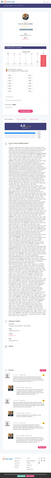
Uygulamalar (29, 469)
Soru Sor (43, 370)
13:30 (30, 83)
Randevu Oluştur (25, 111)
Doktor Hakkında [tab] (8, 119)
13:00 (9, 83)
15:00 (9, 88)
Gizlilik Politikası (30, 476)
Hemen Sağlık (9, 2)
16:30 (30, 91)
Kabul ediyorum (21, 476)
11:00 (10, 78)
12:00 (9, 80)
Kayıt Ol (17, 467)
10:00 (9, 75)
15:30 (30, 88)
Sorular (28, 467)
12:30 (30, 80)
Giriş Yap (17, 465)
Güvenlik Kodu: (8, 104)
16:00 (9, 91)
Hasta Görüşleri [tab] (34, 119)
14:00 (9, 86)
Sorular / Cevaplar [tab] (21, 119)
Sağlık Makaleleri (30, 461)
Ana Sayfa (6, 5)
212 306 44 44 (25, 39)
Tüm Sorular (42, 447)
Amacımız (17, 463)
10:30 (30, 75)
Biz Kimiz (17, 461)
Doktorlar (11, 5)
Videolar (28, 463)
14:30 (30, 86)
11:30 (30, 78)
